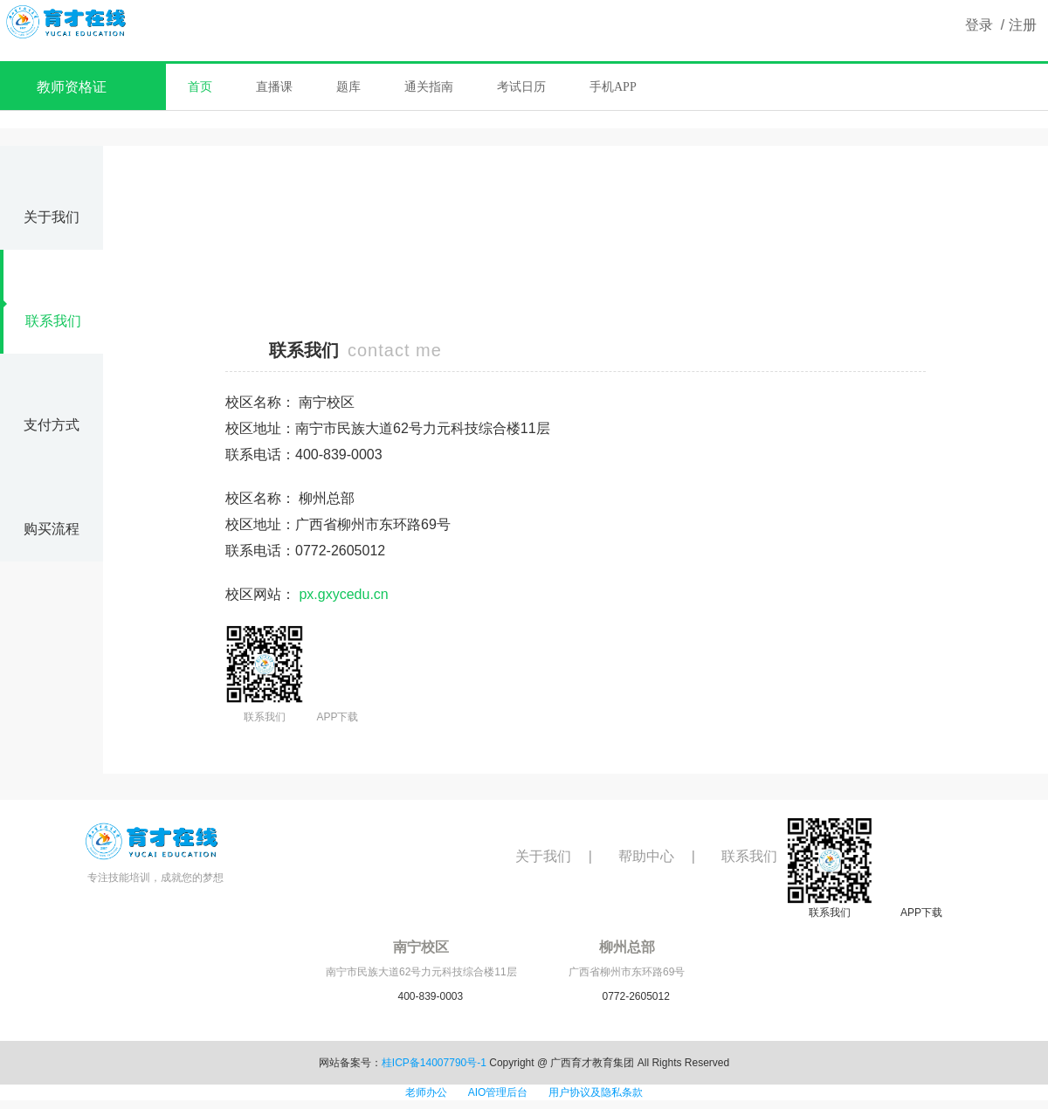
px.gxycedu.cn (343, 594)
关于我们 (51, 196)
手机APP (613, 86)
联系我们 (42, 300)
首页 (200, 86)
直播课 (274, 86)
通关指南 (428, 86)
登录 (979, 24)
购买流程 (51, 507)
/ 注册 (1015, 24)
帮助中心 (646, 856)
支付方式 (51, 403)
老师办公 (426, 1092)
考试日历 (521, 86)
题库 (348, 86)
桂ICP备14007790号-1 (434, 1063)
